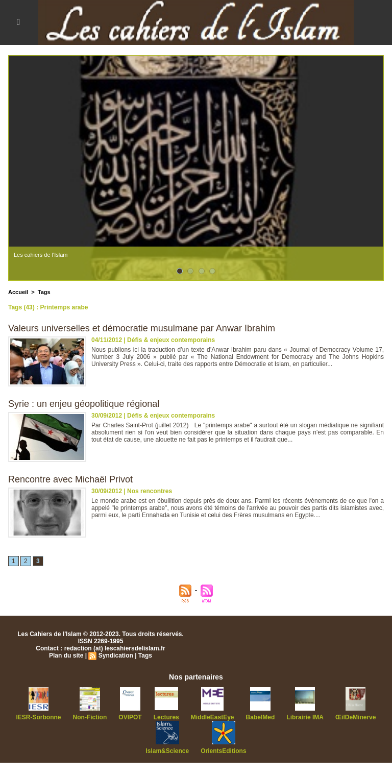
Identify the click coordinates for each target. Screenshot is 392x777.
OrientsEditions (223, 751)
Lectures (166, 717)
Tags (44, 292)
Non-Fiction (90, 717)
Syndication (116, 655)
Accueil (18, 292)
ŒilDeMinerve (355, 717)
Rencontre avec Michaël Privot (70, 479)
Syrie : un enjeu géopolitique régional (83, 404)
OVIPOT (129, 717)
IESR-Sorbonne (38, 717)
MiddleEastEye (212, 717)
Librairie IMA (305, 717)
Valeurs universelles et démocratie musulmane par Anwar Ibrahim (141, 328)
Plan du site (66, 655)
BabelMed (260, 717)
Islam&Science (167, 751)
